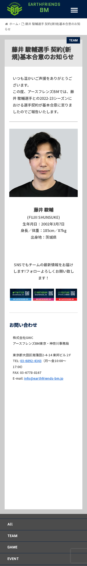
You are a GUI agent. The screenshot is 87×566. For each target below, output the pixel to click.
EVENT (13, 558)
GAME (12, 547)
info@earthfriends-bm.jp (43, 378)
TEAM (73, 40)
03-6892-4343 (31, 360)
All (10, 524)
